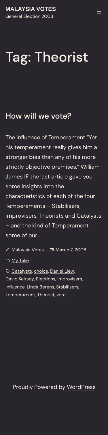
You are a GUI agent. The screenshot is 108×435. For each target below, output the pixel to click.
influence (15, 287)
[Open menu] (99, 12)
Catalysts (22, 271)
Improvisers (69, 279)
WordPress (81, 387)
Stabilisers (67, 287)
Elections (45, 279)
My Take (20, 260)
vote (61, 295)
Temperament (20, 295)
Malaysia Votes (30, 9)
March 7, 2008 (71, 250)
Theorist (45, 295)
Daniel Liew (62, 271)
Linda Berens (40, 287)
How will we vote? (38, 116)
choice (41, 271)
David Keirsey (19, 279)
